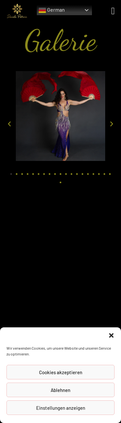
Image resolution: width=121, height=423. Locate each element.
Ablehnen (60, 390)
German (51, 10)
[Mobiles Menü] (113, 10)
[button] (111, 335)
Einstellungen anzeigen (60, 408)
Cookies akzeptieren (60, 372)
